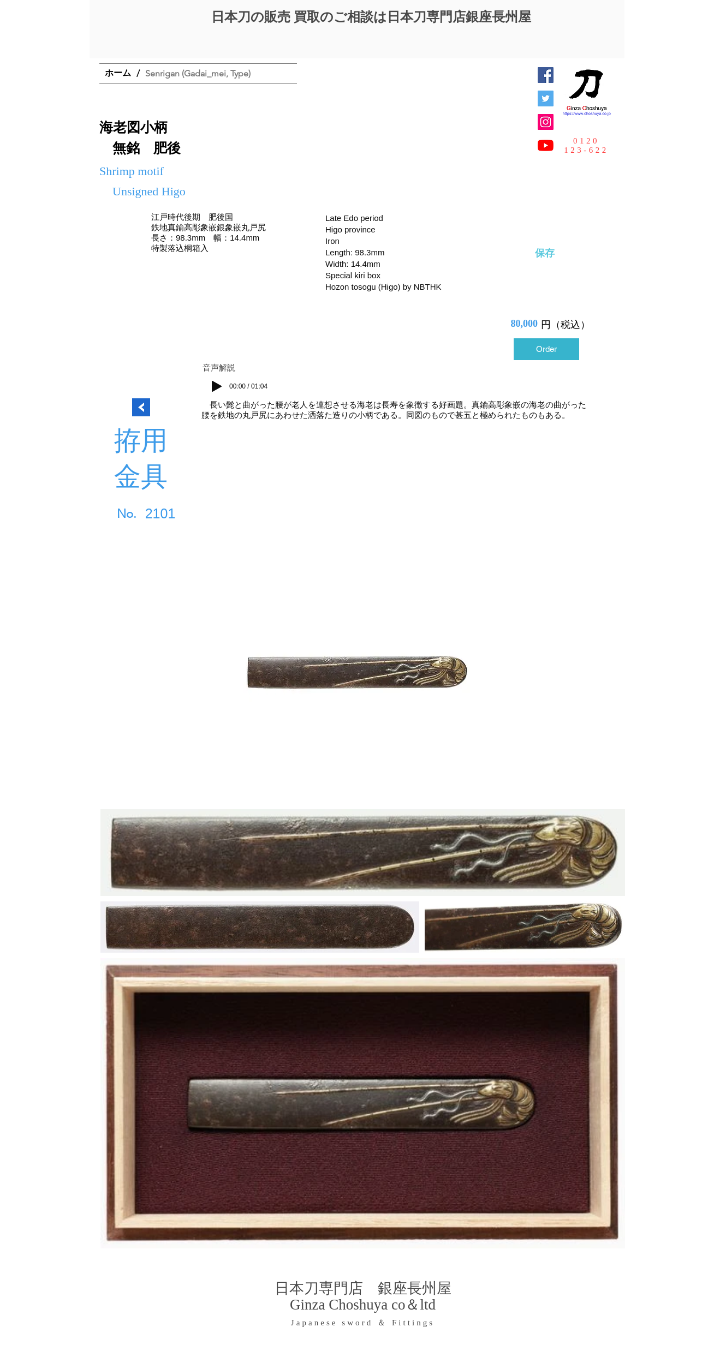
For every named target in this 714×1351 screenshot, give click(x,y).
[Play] (217, 386)
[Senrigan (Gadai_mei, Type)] (198, 73)
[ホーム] (117, 73)
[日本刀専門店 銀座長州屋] (546, 98)
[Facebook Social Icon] (546, 75)
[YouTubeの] (546, 145)
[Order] (546, 349)
